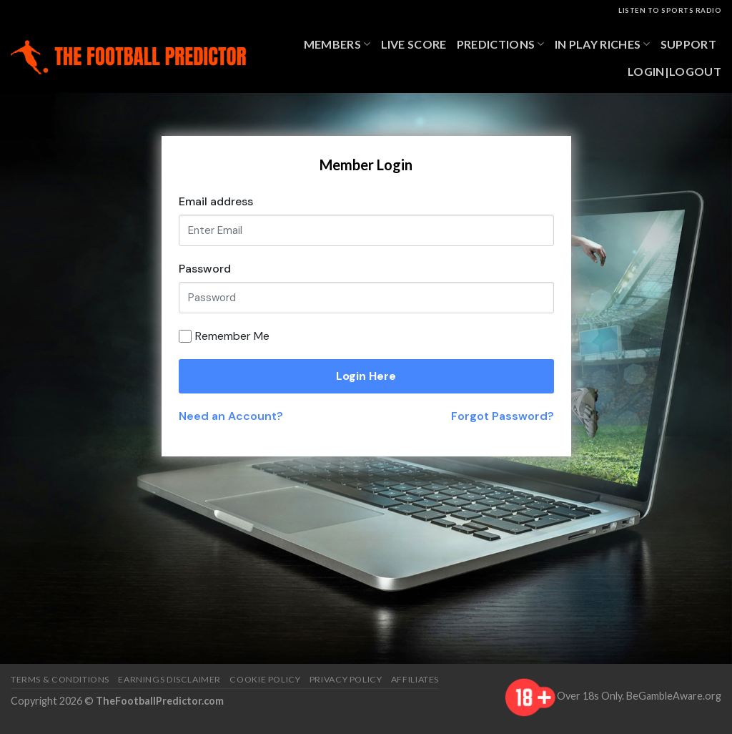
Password (205, 268)
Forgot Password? (502, 416)
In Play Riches (603, 44)
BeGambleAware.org (673, 696)
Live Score (414, 44)
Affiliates (415, 679)
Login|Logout (674, 71)
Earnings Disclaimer (169, 679)
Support (688, 44)
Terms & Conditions (60, 679)
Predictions (501, 44)
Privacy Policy (346, 679)
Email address (216, 201)
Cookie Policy (264, 679)
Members (337, 44)
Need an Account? (231, 416)
